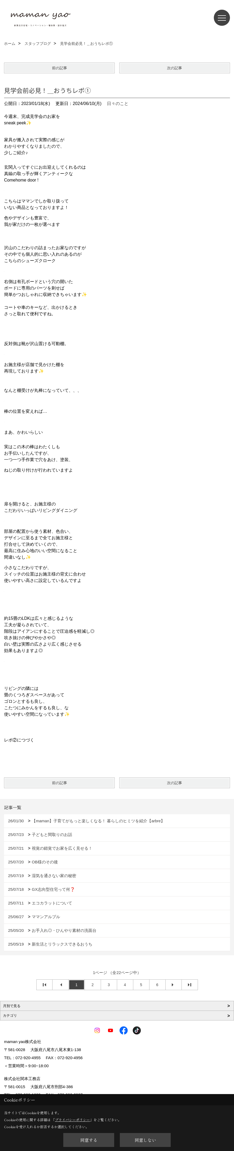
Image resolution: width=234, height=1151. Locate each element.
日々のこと (117, 103)
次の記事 (174, 68)
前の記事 (59, 68)
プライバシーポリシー (72, 1119)
